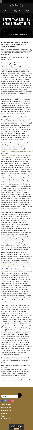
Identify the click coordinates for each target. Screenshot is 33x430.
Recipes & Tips (17, 11)
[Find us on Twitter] (5, 400)
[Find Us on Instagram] (9, 401)
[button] (1, 1)
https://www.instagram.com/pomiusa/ (14, 155)
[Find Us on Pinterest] (12, 401)
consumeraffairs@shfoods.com (11, 265)
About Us (4, 413)
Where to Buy (28, 11)
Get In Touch (5, 419)
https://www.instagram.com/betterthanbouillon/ (17, 151)
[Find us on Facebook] (2, 401)
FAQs (2, 416)
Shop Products (5, 11)
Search (3, 394)
